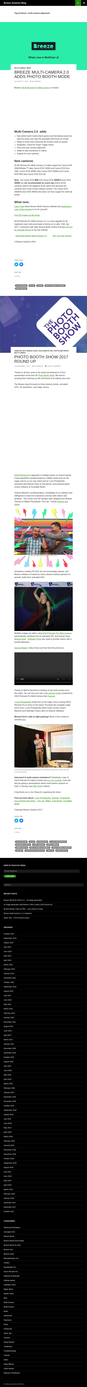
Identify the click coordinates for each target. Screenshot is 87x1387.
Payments (7, 1320)
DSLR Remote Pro (46, 351)
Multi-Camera (20, 68)
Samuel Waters (21, 648)
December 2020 (10, 1048)
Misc (5, 1298)
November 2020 (10, 1053)
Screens (7, 1338)
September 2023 (10, 938)
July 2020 (7, 1066)
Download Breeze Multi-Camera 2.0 (31, 236)
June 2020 (8, 1070)
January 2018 (9, 1198)
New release (21, 288)
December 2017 (10, 1203)
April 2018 (7, 1185)
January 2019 (9, 1145)
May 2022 (7, 1004)
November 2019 (10, 1101)
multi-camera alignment (55, 285)
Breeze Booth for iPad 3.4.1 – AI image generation (23, 900)
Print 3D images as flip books (27, 215)
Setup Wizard (9, 1342)
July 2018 (7, 1172)
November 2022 (10, 978)
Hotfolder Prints (61, 351)
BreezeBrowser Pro (11, 1258)
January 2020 (9, 1092)
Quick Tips (8, 1333)
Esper (40, 285)
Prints (6, 1324)
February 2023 (9, 969)
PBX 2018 (37, 786)
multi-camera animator (62, 847)
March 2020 (8, 1084)
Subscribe (10, 876)
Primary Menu (84, 3)
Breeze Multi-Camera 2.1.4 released (17, 913)
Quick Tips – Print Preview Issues (16, 918)
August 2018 (8, 1167)
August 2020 (8, 1062)
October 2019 (9, 1106)
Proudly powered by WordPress (14, 1384)
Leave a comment (54, 366)
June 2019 (8, 1123)
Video (6, 1360)
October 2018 (9, 1159)
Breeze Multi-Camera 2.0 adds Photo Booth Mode (42, 74)
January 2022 (9, 1018)
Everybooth (57, 801)
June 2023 (8, 951)
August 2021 (8, 1026)
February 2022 (9, 1013)
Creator (6, 1263)
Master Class (9, 1294)
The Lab (40, 801)
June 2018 (8, 1176)
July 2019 (7, 1119)
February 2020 (9, 1088)
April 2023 (7, 960)
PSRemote (8, 1329)
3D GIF (32, 285)
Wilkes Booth (62, 850)
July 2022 (7, 995)
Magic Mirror (53, 844)
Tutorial (6, 1355)
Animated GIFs (20, 351)
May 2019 (7, 1128)
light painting (38, 844)
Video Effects (9, 1364)
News (29, 68)
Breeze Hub (8, 1250)
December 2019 (10, 1097)
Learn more (19, 206)
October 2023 (9, 934)
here (24, 720)
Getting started (9, 1280)
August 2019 (8, 1114)
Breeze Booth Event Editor (14, 1241)
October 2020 (9, 1057)
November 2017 (10, 1207)
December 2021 (10, 1022)
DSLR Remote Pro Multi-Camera (35, 88)
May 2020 (7, 1075)
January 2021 (9, 1044)
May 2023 (7, 956)
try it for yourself (54, 780)
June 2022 (8, 1000)
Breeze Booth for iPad (12, 1245)
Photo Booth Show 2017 (35, 850)
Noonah (51, 696)
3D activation (21, 285)
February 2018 (9, 1194)
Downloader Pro (10, 1267)
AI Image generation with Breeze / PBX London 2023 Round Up (28, 905)
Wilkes (48, 801)
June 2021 (8, 1031)
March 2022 (8, 1009)
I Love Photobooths (22, 702)
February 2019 (9, 1141)
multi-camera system (53, 693)
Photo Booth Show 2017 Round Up (41, 359)
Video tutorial (9, 1368)
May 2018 (7, 1181)
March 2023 (8, 965)
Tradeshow (8, 1346)
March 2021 (8, 1040)
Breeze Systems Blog (15, 3)
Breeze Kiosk (32, 351)
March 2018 (8, 1189)
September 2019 (10, 1110)
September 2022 (10, 987)
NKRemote (8, 1316)
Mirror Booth (21, 847)
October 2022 (9, 982)
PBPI (16, 786)
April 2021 (7, 1035)
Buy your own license (62, 236)
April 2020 (7, 1079)
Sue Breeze (36, 81)
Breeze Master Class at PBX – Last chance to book (23, 909)
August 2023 (8, 943)
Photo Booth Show (46, 375)
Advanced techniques (12, 1227)
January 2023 (9, 973)
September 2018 (10, 1163)
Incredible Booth (23, 844)
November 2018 (10, 1154)
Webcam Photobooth (12, 1373)
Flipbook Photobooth (11, 1276)
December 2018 (10, 1150)
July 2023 (7, 947)
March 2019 (8, 1137)
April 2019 (7, 1132)
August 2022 (8, 991)
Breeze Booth (9, 1236)
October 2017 (9, 1211)
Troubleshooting (10, 1351)
